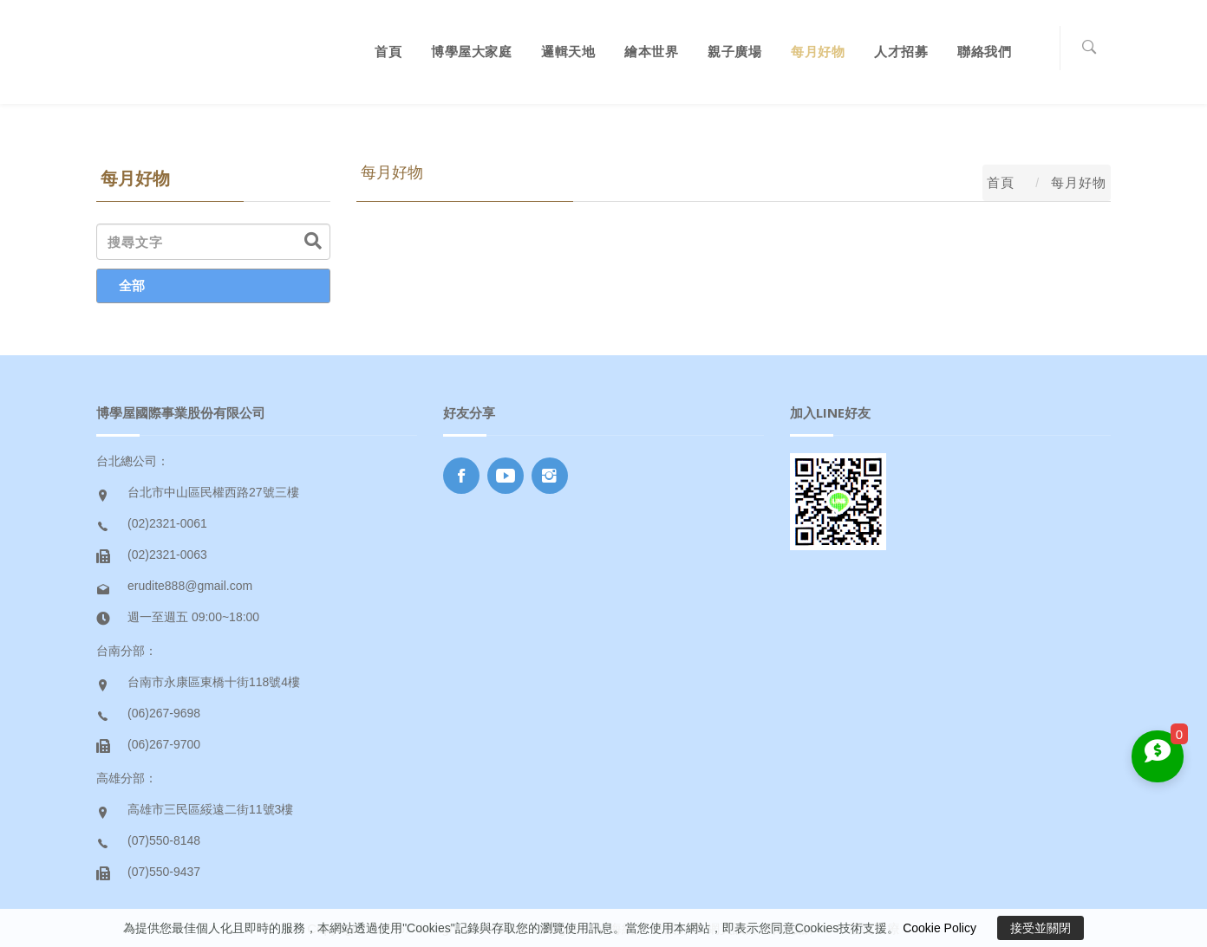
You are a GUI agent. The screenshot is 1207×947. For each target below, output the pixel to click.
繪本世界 (651, 51)
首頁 (388, 51)
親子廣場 (734, 51)
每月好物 (818, 51)
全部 (132, 285)
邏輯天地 (568, 51)
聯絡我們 (984, 51)
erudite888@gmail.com (189, 586)
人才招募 (901, 51)
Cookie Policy (939, 928)
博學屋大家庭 (471, 51)
